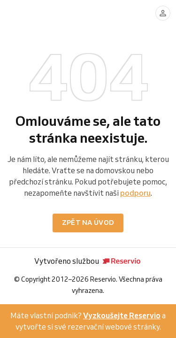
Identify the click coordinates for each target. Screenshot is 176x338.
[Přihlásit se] (162, 13)
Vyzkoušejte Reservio (122, 315)
